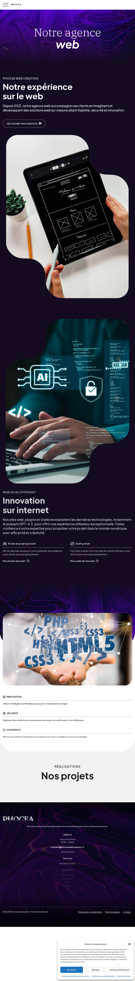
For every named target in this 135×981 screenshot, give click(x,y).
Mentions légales (124, 976)
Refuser (95, 969)
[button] (129, 944)
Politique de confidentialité (103, 976)
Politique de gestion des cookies (75, 976)
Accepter (71, 969)
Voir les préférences (119, 969)
